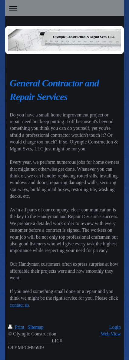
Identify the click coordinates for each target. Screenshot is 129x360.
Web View (111, 333)
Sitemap (35, 327)
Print (16, 327)
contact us (19, 305)
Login (115, 327)
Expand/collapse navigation (64, 8)
